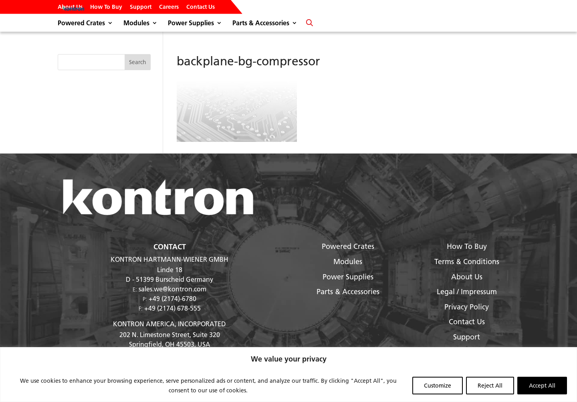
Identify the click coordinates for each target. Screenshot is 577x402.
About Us (70, 7)
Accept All (542, 385)
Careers (169, 7)
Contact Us (200, 7)
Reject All (490, 385)
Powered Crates (81, 23)
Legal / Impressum (467, 291)
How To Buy (106, 7)
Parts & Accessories (260, 23)
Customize (437, 385)
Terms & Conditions (466, 261)
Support (140, 7)
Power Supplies (191, 23)
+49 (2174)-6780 (172, 298)
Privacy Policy (466, 306)
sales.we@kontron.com (172, 289)
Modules (136, 23)
